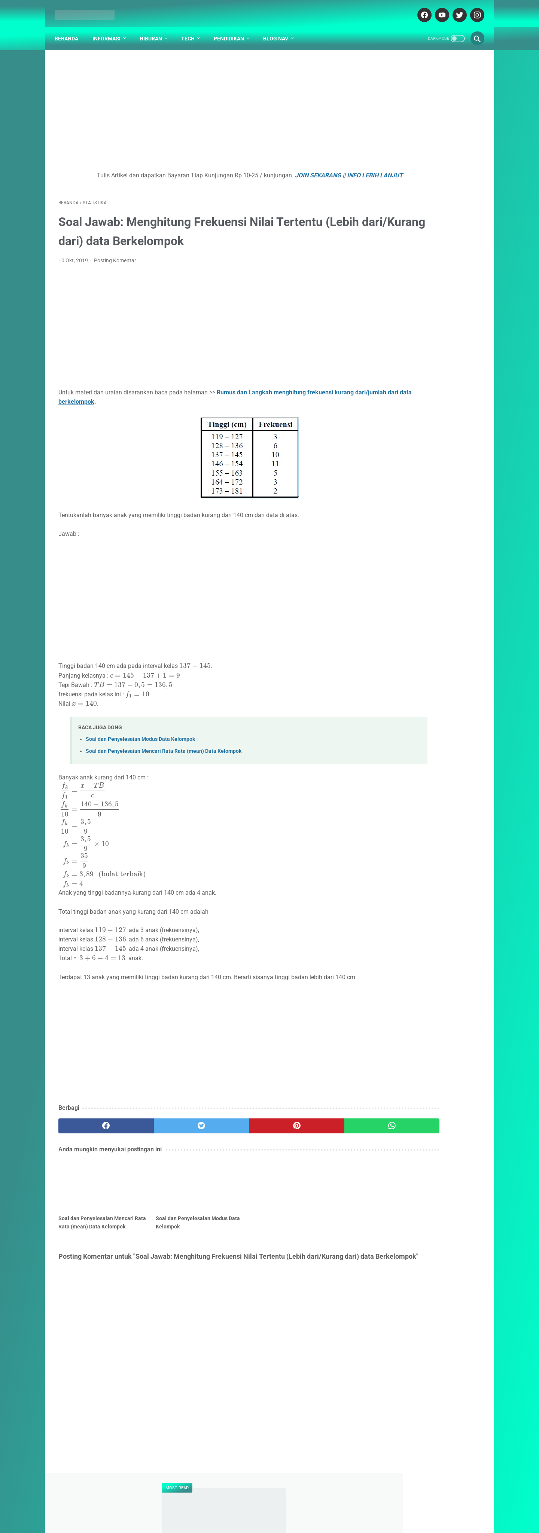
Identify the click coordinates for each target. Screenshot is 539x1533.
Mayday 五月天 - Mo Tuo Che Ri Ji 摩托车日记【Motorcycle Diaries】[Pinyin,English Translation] (423, 420)
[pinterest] (235, 1139)
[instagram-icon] (473, 9)
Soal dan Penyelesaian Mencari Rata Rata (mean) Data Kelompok (163, 755)
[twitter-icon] (455, 9)
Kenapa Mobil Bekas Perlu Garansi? (423, 525)
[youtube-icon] (437, 9)
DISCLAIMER (280, 1496)
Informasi (110, 30)
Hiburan (154, 30)
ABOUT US (245, 1496)
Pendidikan (232, 30)
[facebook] (93, 1139)
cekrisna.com (311, 1512)
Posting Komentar (115, 265)
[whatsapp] (306, 1139)
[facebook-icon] (420, 9)
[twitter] (164, 1139)
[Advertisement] (199, 107)
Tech (191, 30)
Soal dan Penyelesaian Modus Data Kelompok (140, 743)
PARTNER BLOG (321, 1496)
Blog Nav (279, 30)
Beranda (70, 30)
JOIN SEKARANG (281, 170)
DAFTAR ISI (213, 1496)
